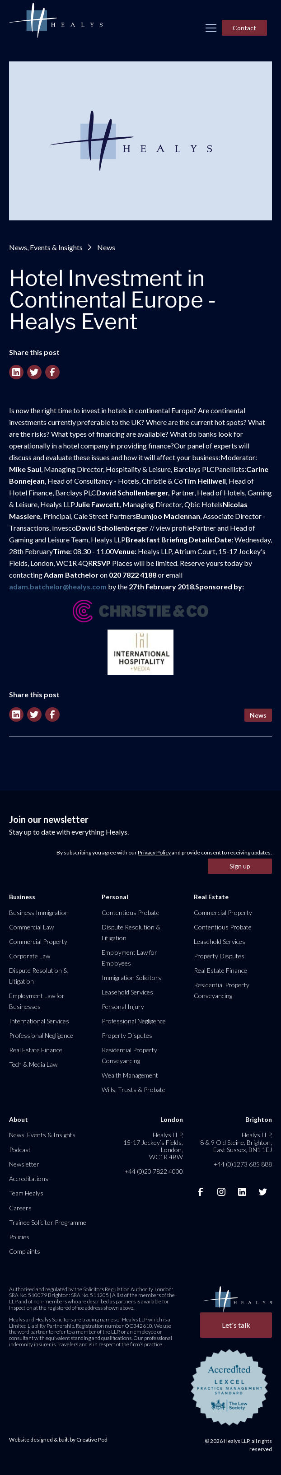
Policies (19, 1237)
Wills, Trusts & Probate (133, 1089)
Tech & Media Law (33, 1064)
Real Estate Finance (35, 1050)
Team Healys (26, 1193)
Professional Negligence (41, 1035)
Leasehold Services (127, 992)
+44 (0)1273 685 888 (242, 1164)
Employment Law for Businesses (37, 1001)
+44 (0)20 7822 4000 (153, 1171)
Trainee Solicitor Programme (47, 1222)
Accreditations (28, 1178)
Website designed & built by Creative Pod (58, 1439)
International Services (39, 1021)
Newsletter (24, 1164)
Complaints (24, 1251)
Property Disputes (127, 1035)
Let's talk (236, 1325)
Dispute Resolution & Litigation (38, 975)
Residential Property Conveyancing (129, 1055)
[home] (56, 21)
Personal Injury (123, 1006)
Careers (20, 1208)
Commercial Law (31, 927)
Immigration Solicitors (131, 977)
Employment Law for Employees (129, 957)
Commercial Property (38, 941)
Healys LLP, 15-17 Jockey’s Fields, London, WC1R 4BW (153, 1146)
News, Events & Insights (46, 247)
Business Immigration (39, 912)
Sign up (239, 866)
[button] (211, 28)
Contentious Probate (130, 912)
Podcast (20, 1149)
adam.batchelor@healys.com (58, 586)
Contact (244, 28)
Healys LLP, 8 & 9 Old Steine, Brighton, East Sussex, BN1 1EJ (236, 1142)
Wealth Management (130, 1075)
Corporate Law (29, 956)
